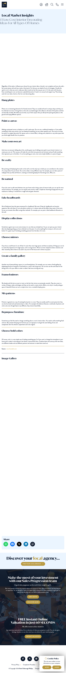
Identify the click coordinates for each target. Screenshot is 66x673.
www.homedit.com (11, 349)
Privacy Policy (16, 665)
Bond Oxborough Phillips (26, 668)
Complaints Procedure (29, 665)
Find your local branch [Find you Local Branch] (32, 567)
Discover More (33, 602)
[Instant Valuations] (33, 636)
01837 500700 (33, 597)
